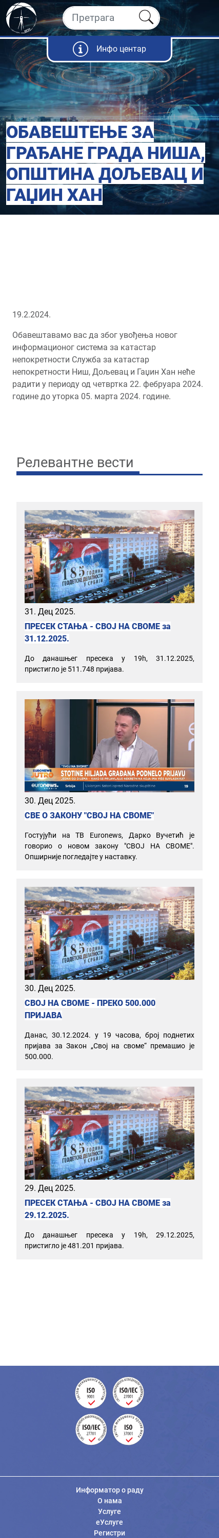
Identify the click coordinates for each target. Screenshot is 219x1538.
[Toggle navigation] (202, 18)
